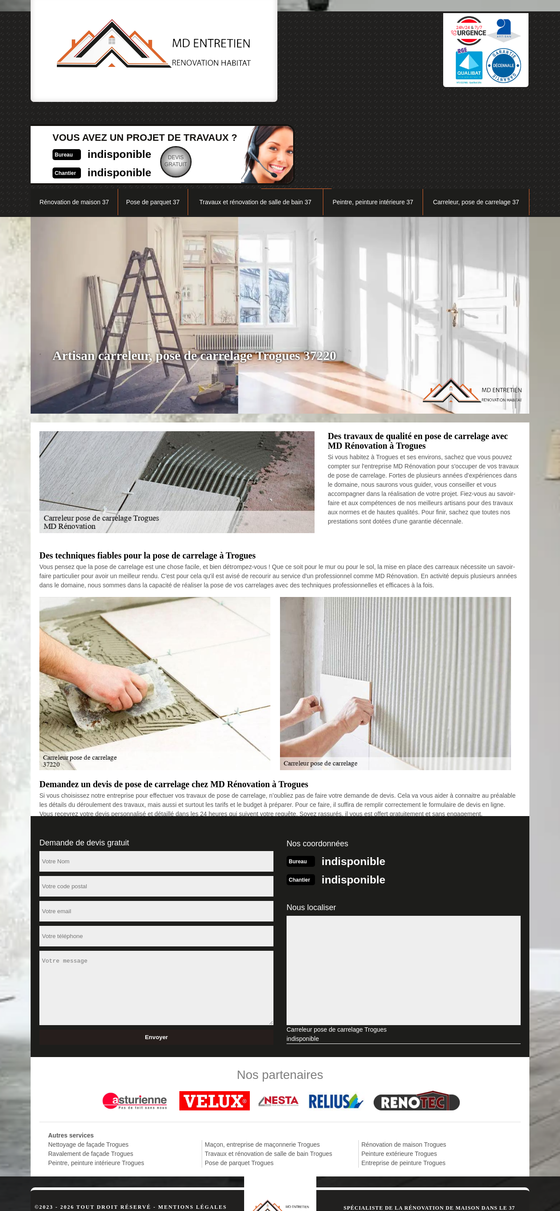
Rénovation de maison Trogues (403, 1061)
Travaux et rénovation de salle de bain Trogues (268, 1070)
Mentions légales (192, 1124)
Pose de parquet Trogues (239, 1079)
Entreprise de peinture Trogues (403, 1079)
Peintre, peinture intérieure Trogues (96, 1079)
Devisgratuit (323, 54)
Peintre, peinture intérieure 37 (372, 120)
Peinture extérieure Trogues (399, 1070)
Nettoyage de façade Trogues (88, 1061)
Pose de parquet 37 (152, 120)
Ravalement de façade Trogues (90, 1070)
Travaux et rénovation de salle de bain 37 (255, 120)
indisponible (260, 46)
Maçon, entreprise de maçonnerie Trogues (262, 1061)
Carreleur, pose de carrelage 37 (476, 120)
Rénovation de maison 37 (74, 120)
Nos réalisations (430, 99)
